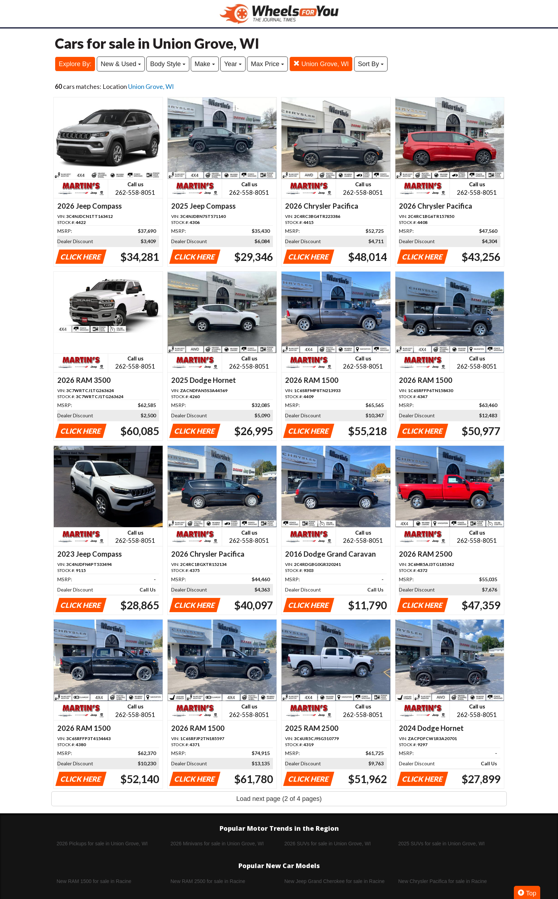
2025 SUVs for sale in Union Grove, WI (441, 843)
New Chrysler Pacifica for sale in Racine (442, 881)
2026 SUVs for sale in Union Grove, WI (327, 843)
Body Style (167, 64)
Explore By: (75, 64)
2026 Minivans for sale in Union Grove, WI (217, 843)
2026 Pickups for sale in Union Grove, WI (102, 843)
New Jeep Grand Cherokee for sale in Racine (334, 881)
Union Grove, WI (321, 64)
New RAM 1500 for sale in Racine (94, 881)
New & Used (121, 64)
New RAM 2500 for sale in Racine (207, 881)
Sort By (371, 64)
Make (205, 64)
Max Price (267, 64)
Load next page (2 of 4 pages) (279, 798)
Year (233, 64)
